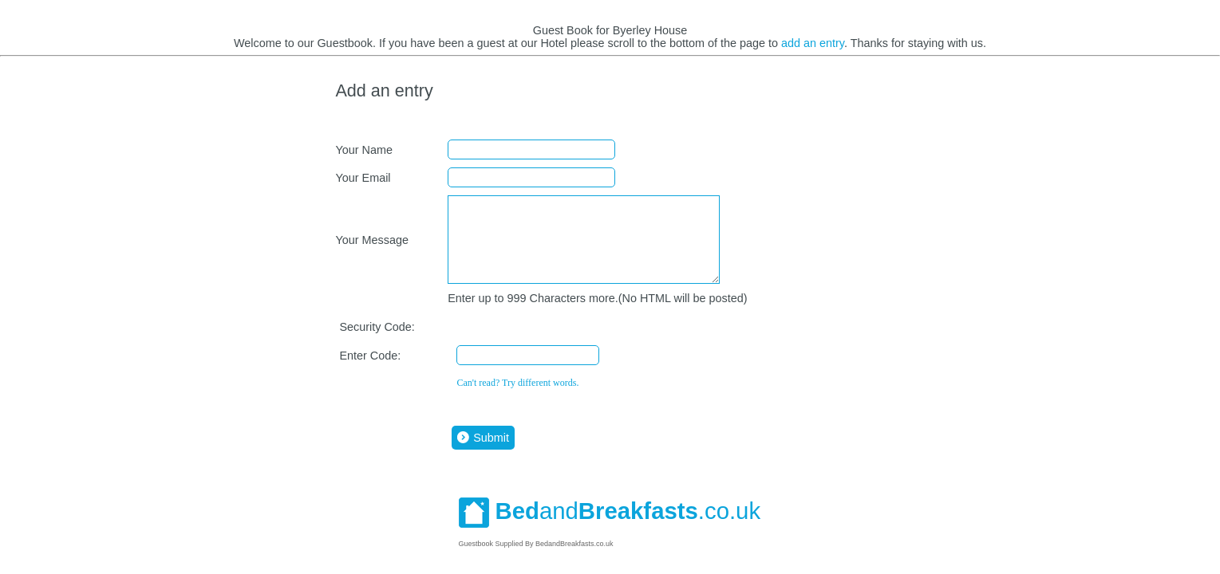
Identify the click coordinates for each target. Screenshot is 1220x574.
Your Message (371, 248)
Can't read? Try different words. (517, 399)
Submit (481, 454)
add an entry (812, 43)
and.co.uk (610, 527)
